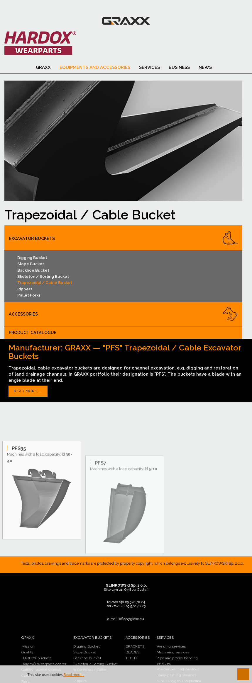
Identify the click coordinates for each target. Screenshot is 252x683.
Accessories (23, 314)
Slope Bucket (30, 263)
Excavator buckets (32, 238)
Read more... (74, 675)
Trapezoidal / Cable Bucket (44, 282)
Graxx (43, 67)
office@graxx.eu (131, 619)
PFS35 (19, 490)
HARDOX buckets (36, 658)
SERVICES (149, 67)
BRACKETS (135, 646)
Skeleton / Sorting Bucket (43, 276)
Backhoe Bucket (33, 270)
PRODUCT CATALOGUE (33, 332)
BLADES (132, 652)
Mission (28, 646)
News (205, 67)
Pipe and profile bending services (177, 660)
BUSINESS (179, 67)
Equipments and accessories (95, 67)
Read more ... (28, 391)
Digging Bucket (32, 257)
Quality (27, 652)
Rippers (24, 289)
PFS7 (100, 512)
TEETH (131, 658)
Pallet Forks (28, 295)
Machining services (173, 652)
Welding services (171, 646)
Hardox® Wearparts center (43, 664)
